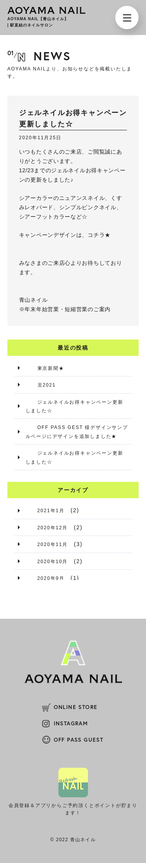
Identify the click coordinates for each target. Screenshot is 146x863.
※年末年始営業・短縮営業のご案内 (65, 309)
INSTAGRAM (71, 723)
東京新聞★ (50, 368)
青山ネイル (33, 300)
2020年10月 (52, 561)
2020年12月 (52, 527)
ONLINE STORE (76, 707)
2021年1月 (51, 510)
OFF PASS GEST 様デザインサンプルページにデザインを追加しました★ (77, 432)
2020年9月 (51, 578)
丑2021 (46, 385)
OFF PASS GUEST (79, 739)
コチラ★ (99, 235)
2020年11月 (52, 544)
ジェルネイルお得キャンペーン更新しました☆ (74, 406)
